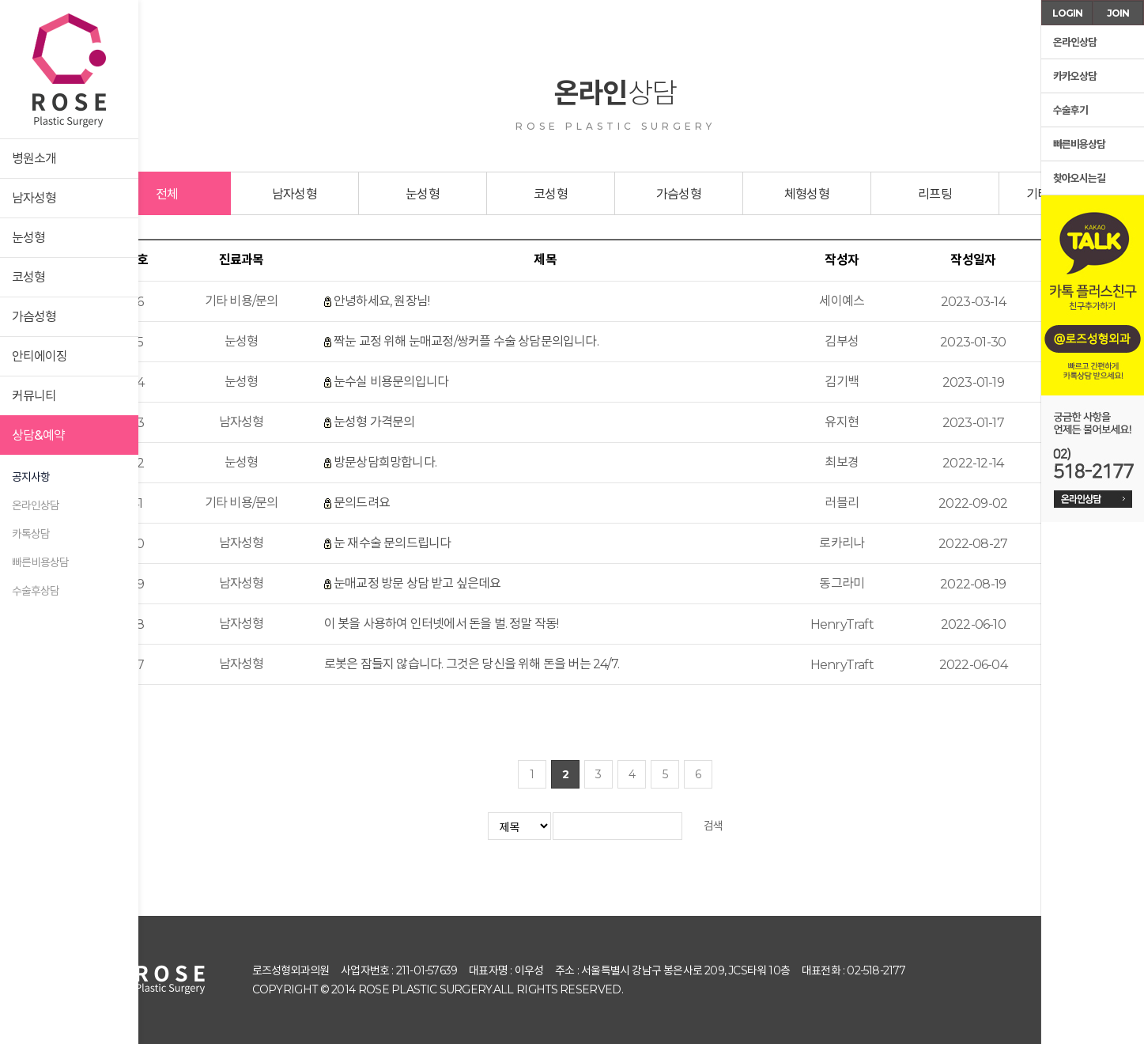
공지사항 (31, 477)
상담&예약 (38, 435)
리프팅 (935, 194)
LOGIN (1067, 13)
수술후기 (1068, 110)
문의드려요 (362, 502)
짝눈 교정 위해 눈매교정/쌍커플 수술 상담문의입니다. (466, 341)
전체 (167, 194)
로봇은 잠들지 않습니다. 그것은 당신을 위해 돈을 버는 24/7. (471, 663)
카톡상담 (31, 534)
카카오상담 (1073, 76)
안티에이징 (39, 356)
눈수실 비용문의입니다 (391, 381)
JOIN (1118, 13)
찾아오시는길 (1077, 178)
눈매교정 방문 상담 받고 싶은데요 (417, 583)
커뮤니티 (34, 395)
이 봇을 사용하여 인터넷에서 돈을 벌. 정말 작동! (441, 623)
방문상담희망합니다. (385, 462)
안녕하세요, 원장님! (381, 300)
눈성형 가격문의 (374, 421)
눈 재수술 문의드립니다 (392, 542)
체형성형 (806, 194)
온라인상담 (35, 505)
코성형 (28, 277)
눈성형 (28, 237)
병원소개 (34, 158)
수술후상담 (35, 591)
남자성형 (34, 198)
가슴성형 (34, 316)
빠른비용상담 (40, 562)
